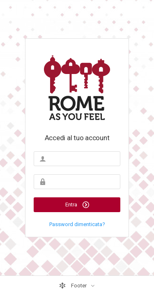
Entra (77, 204)
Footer (73, 285)
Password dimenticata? (77, 224)
